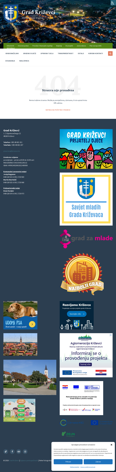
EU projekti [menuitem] (69, 46)
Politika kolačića (74, 467)
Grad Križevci (40, 12)
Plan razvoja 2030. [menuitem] (96, 46)
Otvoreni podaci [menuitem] (23, 46)
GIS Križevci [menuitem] (11, 48)
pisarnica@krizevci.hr (11, 151)
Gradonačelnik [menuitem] (12, 53)
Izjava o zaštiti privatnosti (87, 467)
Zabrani (98, 462)
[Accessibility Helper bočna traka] (113, 2)
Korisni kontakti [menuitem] (95, 53)
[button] (111, 445)
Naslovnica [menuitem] (24, 61)
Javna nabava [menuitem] (81, 46)
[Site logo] (10, 22)
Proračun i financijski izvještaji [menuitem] (42, 46)
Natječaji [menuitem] (59, 46)
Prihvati (68, 462)
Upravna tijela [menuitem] (47, 53)
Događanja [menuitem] (10, 61)
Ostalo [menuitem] (81, 53)
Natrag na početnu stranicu (58, 110)
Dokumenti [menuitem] (10, 46)
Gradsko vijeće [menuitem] (29, 53)
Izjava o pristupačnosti (29, 460)
